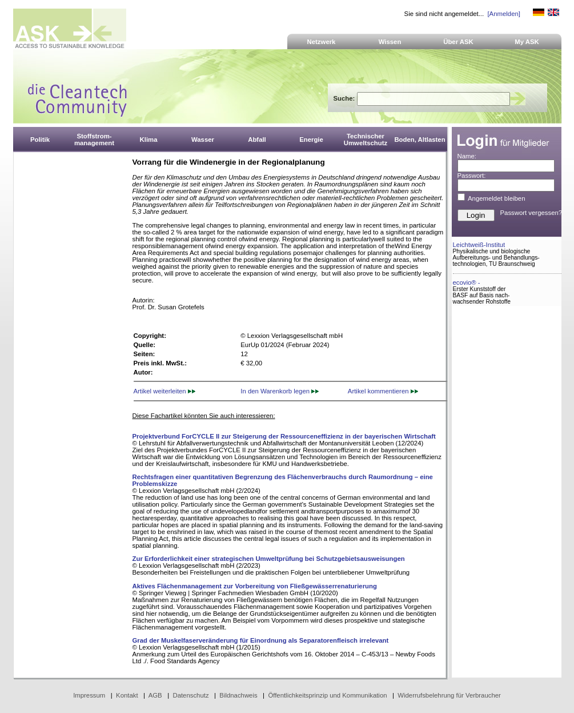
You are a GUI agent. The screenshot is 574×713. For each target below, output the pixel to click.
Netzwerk (321, 41)
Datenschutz (190, 695)
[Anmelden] (503, 13)
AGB (155, 695)
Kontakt (127, 695)
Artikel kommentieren (383, 391)
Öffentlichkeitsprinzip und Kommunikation (327, 695)
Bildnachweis (238, 695)
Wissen (390, 41)
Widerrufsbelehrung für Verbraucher (449, 695)
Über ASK (458, 41)
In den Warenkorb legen (279, 391)
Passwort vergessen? (531, 212)
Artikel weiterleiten (164, 391)
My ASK (527, 41)
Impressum (89, 695)
